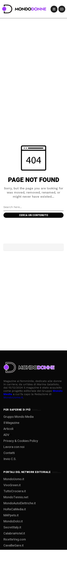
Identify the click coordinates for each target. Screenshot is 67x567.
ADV (6, 435)
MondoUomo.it (13, 397)
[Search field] (33, 207)
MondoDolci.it (13, 521)
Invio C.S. (9, 459)
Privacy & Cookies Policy (20, 441)
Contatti (9, 453)
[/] (54, 9)
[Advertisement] (33, 48)
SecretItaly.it (12, 527)
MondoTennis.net (15, 497)
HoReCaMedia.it (14, 509)
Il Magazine (11, 423)
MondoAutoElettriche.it (19, 503)
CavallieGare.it (13, 545)
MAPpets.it (11, 515)
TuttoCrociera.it (14, 491)
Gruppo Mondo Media (18, 417)
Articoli (8, 429)
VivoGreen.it (12, 485)
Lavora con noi (13, 447)
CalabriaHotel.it (14, 533)
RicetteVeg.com (14, 539)
